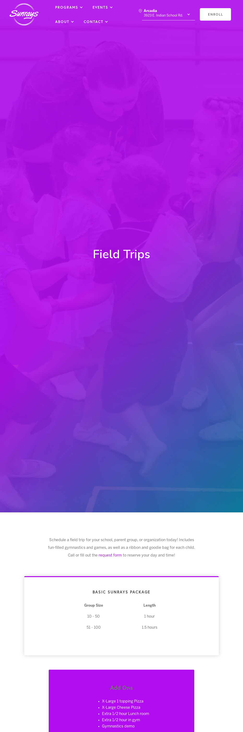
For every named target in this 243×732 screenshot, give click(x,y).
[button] (69, 7)
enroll (215, 14)
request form (110, 555)
